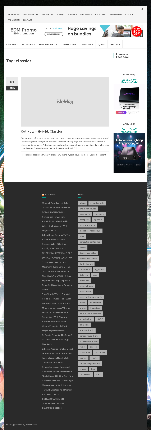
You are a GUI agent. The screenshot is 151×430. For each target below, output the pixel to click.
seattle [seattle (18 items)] (93, 346)
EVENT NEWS (69, 44)
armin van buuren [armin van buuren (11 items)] (88, 208)
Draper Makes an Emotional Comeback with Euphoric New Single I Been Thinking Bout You (57, 371)
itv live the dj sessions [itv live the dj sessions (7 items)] (90, 313)
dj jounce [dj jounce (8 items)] (99, 269)
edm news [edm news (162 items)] (84, 280)
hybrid (71, 155)
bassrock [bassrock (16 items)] (99, 214)
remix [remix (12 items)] (82, 346)
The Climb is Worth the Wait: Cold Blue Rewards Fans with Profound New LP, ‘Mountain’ (56, 299)
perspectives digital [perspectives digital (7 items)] (89, 336)
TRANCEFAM (87, 44)
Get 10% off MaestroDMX (129, 81)
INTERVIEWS (28, 44)
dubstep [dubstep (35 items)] (84, 275)
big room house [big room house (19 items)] (87, 225)
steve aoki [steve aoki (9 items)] (85, 352)
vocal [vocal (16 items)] (98, 374)
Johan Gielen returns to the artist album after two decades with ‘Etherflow (56, 239)
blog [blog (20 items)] (82, 236)
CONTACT (27, 20)
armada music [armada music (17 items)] (97, 203)
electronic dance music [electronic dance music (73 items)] (91, 297)
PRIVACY (129, 14)
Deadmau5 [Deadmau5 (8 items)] (85, 269)
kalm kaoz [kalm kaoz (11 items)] (85, 324)
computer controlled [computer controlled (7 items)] (90, 241)
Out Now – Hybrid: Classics (42, 131)
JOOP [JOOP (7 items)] (100, 319)
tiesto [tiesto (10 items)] (94, 358)
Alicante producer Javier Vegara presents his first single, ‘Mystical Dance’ (54, 326)
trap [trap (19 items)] (93, 369)
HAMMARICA (14, 14)
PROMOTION (14, 20)
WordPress (31, 424)
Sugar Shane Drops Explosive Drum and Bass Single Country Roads (57, 285)
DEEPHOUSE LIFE (30, 14)
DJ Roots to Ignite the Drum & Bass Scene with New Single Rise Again (57, 339)
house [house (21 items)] (83, 308)
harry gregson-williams (56, 155)
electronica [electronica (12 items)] (85, 291)
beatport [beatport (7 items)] (84, 219)
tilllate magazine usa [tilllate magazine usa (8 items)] (90, 363)
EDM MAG (72, 14)
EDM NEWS (12, 44)
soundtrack (80, 155)
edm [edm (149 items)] (95, 275)
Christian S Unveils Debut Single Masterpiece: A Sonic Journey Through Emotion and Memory (57, 385)
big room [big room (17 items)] (97, 219)
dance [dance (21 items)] (83, 247)
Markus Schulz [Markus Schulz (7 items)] (87, 330)
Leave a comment (98, 155)
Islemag (10, 424)
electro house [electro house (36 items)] (86, 286)
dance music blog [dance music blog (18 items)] (88, 253)
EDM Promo (23, 30)
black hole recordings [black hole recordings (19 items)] (90, 230)
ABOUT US (100, 14)
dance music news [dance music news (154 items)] (88, 258)
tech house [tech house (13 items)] (100, 352)
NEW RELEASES (47, 44)
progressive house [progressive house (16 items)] (88, 341)
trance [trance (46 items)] (83, 369)
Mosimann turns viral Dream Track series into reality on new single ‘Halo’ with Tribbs (56, 271)
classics (36, 155)
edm (43, 155)
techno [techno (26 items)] (83, 358)
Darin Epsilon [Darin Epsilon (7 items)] (86, 264)
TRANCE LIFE (47, 14)
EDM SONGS (86, 14)
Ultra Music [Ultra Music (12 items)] (85, 374)
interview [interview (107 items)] (95, 308)
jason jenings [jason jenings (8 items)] (86, 319)
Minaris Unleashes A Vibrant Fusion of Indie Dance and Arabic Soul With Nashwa (56, 312)
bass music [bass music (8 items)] (85, 214)
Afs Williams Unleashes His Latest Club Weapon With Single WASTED (55, 226)
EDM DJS (60, 14)
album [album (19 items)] (83, 203)
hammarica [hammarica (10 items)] (95, 302)
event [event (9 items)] (82, 302)
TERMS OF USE (115, 14)
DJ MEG (101, 44)
